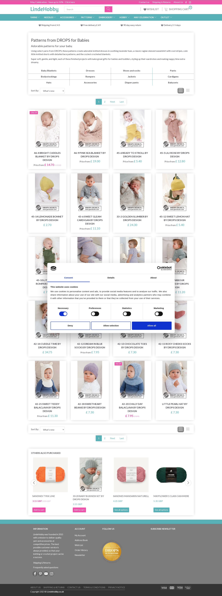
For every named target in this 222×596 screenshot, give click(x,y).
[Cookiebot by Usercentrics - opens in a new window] (159, 268)
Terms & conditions (94, 587)
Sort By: (35, 90)
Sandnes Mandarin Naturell (131, 496)
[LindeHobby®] (44, 9)
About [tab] (153, 277)
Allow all (151, 325)
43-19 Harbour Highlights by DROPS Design (175, 284)
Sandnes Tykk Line (43, 496)
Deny (70, 325)
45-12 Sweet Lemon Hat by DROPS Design (175, 218)
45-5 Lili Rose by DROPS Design (174, 154)
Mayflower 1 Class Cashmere (171, 496)
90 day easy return (132, 25)
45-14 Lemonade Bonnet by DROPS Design (47, 218)
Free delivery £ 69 (92, 25)
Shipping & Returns (161, 2)
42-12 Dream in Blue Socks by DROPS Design (89, 345)
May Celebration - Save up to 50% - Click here (52, 2)
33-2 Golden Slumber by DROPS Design (132, 218)
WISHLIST (151, 9)
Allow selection (111, 325)
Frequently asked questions (45, 567)
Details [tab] (111, 277)
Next (112, 101)
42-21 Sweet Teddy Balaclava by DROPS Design (47, 407)
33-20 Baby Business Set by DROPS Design (88, 498)
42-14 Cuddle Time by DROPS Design (47, 345)
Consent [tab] (68, 277)
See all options (121, 510)
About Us (178, 2)
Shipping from (48, 25)
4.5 (58, 25)
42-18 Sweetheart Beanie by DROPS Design (89, 405)
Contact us (144, 2)
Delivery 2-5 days (172, 25)
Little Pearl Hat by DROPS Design (174, 405)
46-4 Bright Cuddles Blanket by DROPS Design (47, 156)
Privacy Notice (116, 587)
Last (122, 101)
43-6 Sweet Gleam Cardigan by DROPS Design (90, 220)
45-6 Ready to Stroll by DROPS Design (132, 154)
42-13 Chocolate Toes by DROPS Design (132, 345)
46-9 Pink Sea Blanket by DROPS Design (90, 154)
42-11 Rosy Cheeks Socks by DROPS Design (174, 345)
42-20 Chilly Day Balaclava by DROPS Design (132, 407)
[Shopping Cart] (178, 9)
